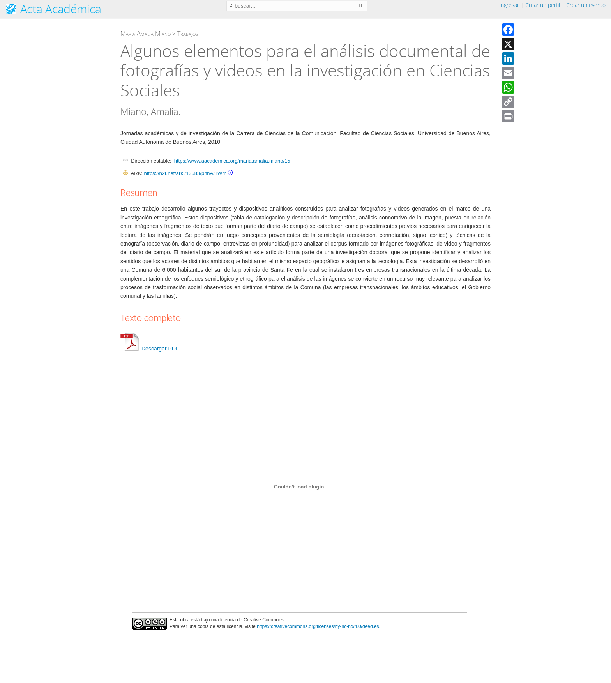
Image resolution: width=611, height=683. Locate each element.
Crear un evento (586, 5)
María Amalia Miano (145, 33)
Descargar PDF (149, 348)
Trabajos (187, 33)
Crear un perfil (542, 5)
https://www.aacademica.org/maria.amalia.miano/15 (232, 161)
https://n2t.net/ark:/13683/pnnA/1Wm (185, 173)
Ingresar (509, 5)
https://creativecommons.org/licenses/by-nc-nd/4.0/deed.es (318, 626)
